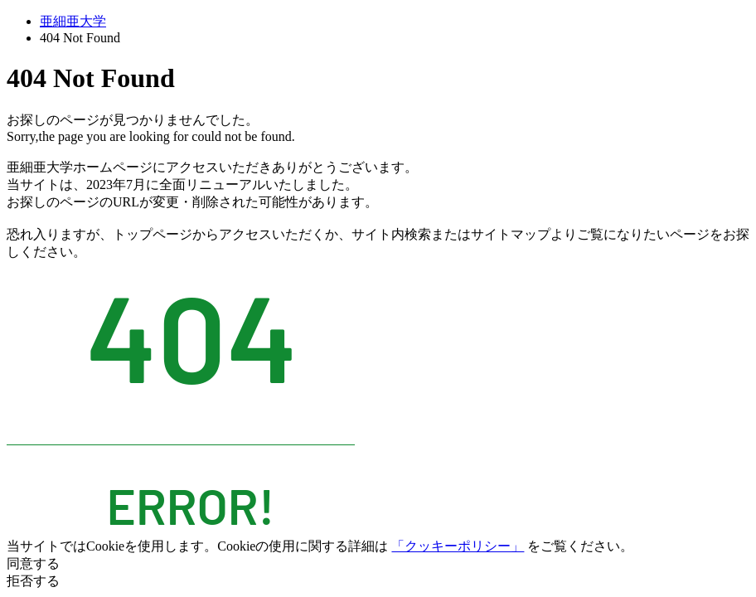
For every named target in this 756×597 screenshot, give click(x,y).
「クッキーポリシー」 (457, 546)
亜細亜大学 (73, 21)
